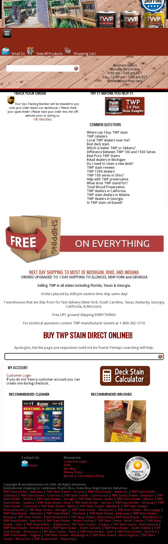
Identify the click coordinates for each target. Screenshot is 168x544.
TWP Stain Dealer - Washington (66, 535)
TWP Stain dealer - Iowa (54, 502)
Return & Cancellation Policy (84, 476)
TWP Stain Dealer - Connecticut (86, 495)
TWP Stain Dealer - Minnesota (93, 510)
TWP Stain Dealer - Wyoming (54, 539)
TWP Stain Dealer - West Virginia (114, 535)
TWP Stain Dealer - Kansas (93, 502)
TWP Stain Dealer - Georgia (56, 499)
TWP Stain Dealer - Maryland (100, 506)
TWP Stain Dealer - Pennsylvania (135, 524)
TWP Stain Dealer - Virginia (22, 535)
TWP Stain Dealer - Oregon (90, 524)
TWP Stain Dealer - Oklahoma (47, 524)
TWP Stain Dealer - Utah (97, 531)
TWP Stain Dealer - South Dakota (128, 528)
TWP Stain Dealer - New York (23, 521)
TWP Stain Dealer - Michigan (48, 510)
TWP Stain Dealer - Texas (59, 531)
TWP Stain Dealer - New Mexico (137, 517)
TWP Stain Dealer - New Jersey (92, 517)
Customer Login (18, 376)
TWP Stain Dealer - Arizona (65, 492)
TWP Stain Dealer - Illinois (135, 499)
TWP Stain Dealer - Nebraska (109, 513)
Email (33, 465)
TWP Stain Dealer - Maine (58, 506)
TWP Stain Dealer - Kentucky (134, 502)
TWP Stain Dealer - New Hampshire (42, 517)
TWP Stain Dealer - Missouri (23, 513)
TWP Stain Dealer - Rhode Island (26, 528)
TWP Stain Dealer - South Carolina (77, 528)
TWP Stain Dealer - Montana (66, 513)
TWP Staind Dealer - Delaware (133, 495)
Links (67, 465)
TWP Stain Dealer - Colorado (41, 495)
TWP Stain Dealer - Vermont (137, 531)
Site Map (70, 469)
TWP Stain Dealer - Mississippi (138, 510)
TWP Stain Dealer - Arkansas (108, 492)
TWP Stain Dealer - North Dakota (121, 521)
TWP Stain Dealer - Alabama (23, 492)
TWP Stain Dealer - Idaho (95, 499)
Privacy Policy (73, 472)
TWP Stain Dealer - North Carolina (70, 521)
